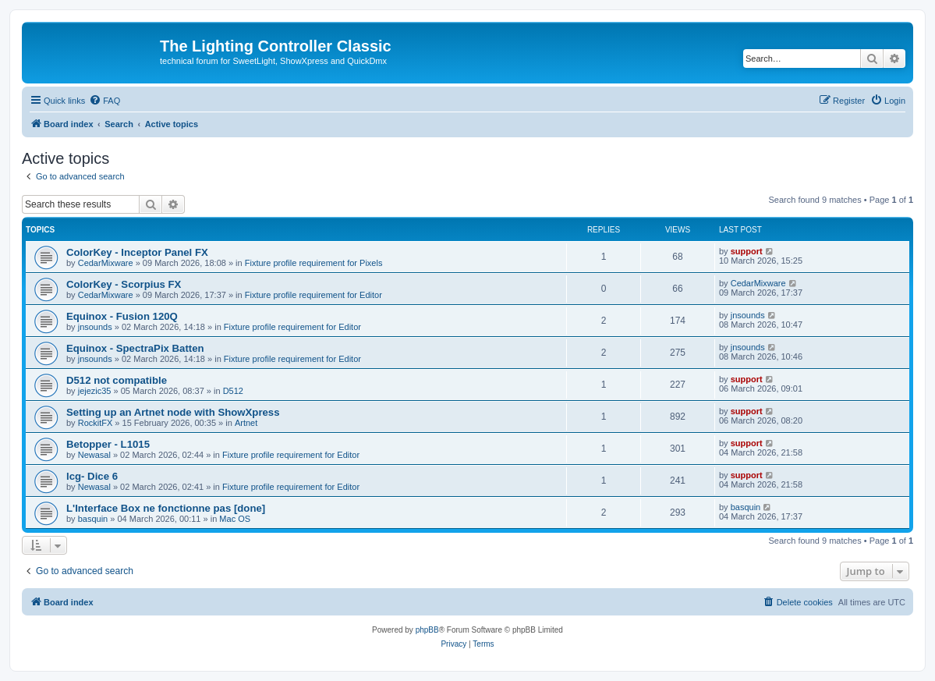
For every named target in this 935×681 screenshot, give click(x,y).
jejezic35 (95, 390)
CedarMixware (105, 263)
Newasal (94, 454)
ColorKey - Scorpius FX (123, 284)
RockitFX (95, 422)
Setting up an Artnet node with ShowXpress (173, 412)
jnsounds (95, 327)
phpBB (427, 630)
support (747, 251)
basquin (93, 518)
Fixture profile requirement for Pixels (314, 263)
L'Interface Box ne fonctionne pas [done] (165, 508)
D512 (233, 390)
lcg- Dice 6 (92, 476)
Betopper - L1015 (108, 444)
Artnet (246, 422)
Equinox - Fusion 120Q (122, 316)
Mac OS (234, 518)
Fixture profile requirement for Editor (313, 295)
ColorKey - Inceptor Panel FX (137, 252)
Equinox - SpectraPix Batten (135, 348)
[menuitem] (104, 100)
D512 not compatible (116, 380)
